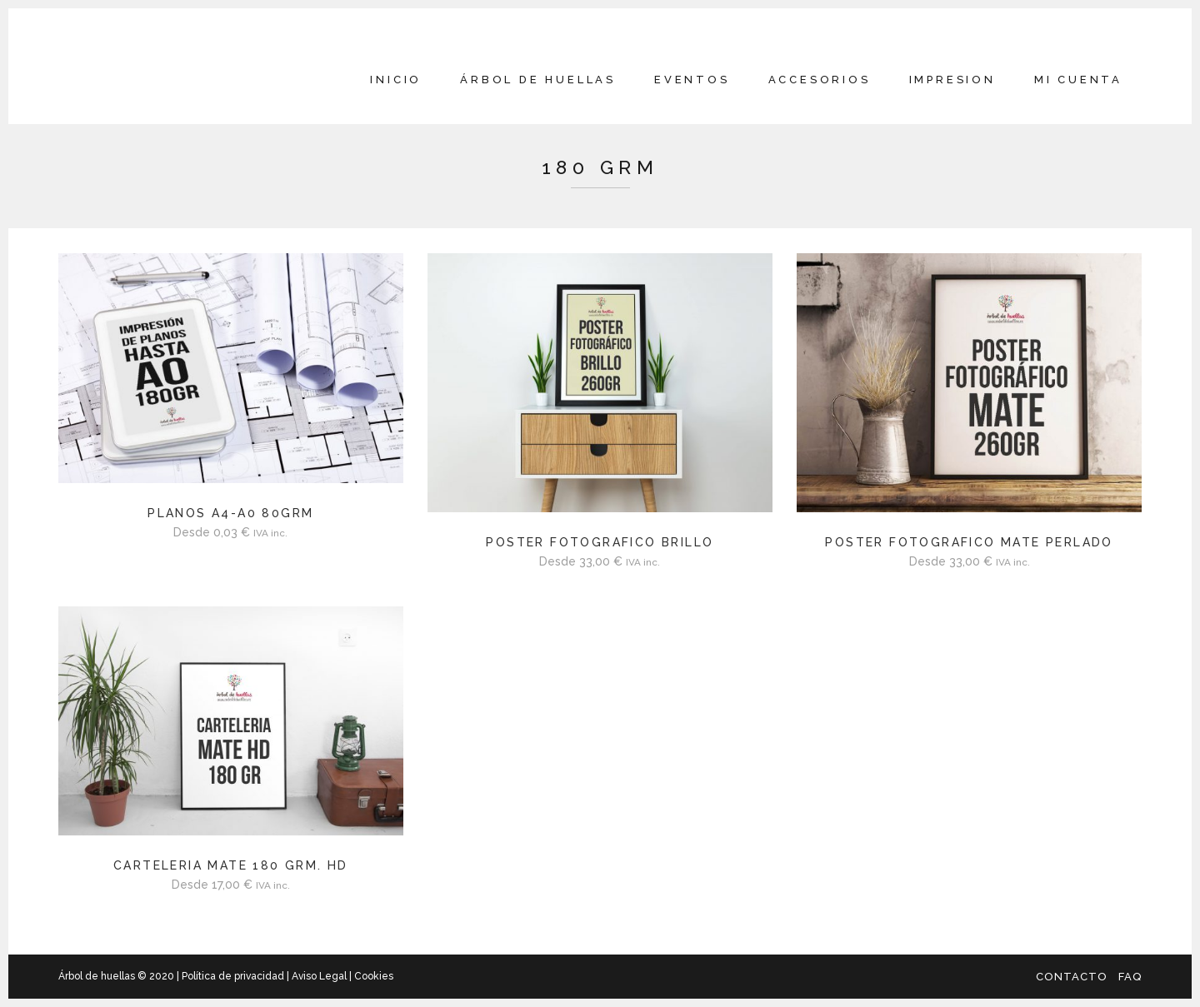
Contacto (1072, 976)
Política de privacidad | (237, 976)
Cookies (372, 976)
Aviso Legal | (322, 976)
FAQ (1130, 976)
